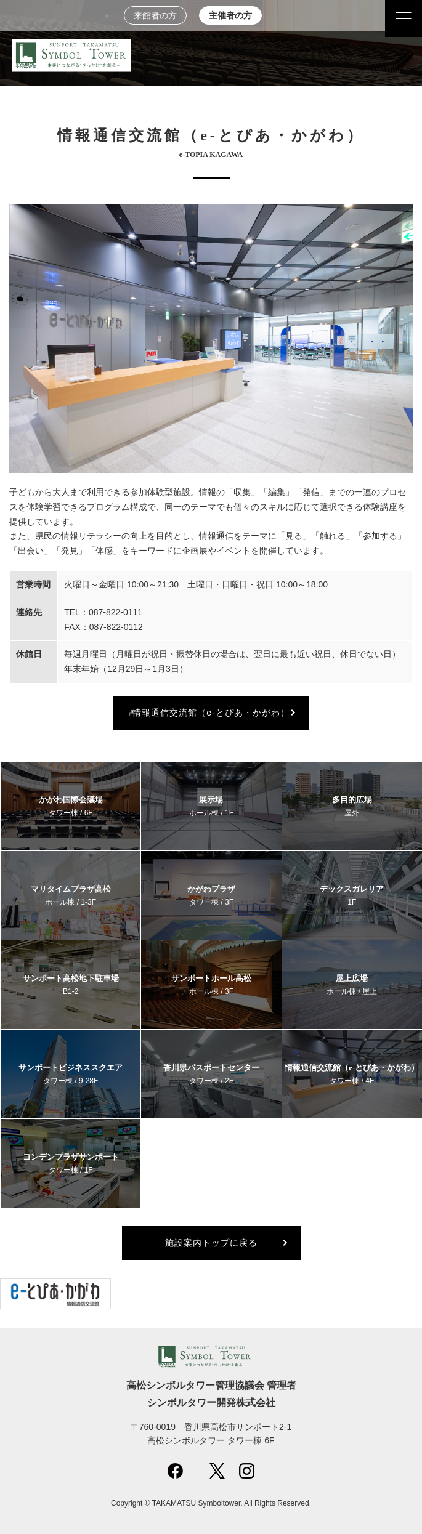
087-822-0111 (115, 612)
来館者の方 (155, 15)
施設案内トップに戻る (211, 1243)
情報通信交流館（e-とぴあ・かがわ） (210, 712)
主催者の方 (230, 15)
